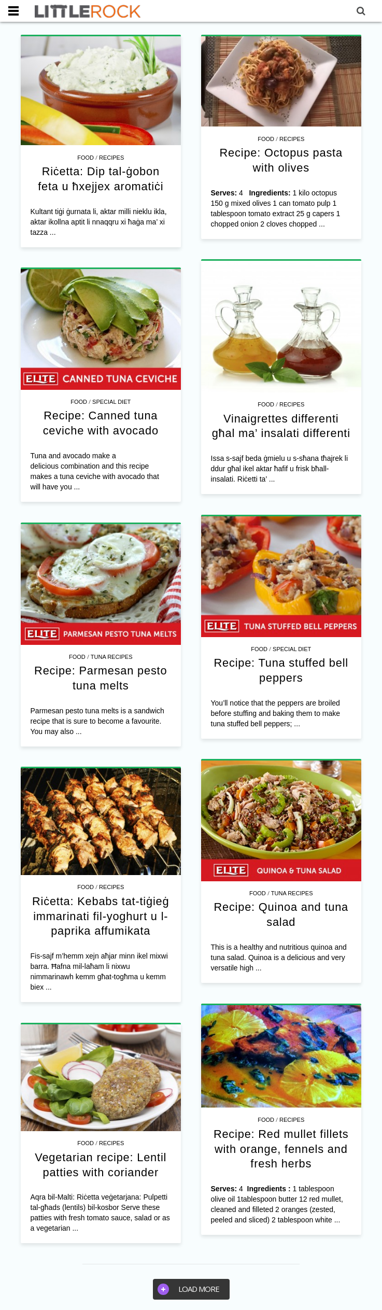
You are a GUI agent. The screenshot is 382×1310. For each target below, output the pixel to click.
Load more (188, 1289)
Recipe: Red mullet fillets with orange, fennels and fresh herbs (281, 1149)
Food (85, 157)
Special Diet (111, 402)
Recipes (111, 157)
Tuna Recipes (112, 657)
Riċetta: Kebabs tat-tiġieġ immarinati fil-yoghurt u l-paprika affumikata (101, 916)
